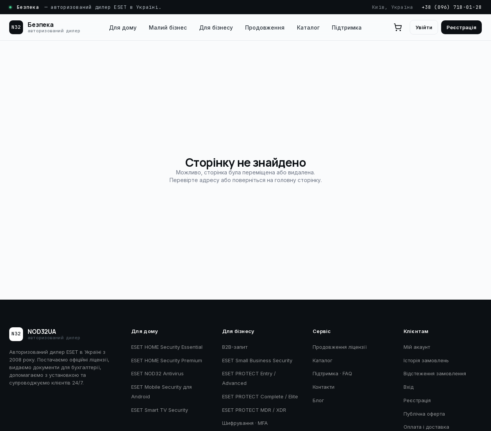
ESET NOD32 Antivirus (157, 373)
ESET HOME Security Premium (166, 360)
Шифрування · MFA (245, 423)
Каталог (308, 27)
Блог (318, 400)
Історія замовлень (426, 360)
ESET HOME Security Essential (167, 347)
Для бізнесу (216, 27)
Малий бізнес (168, 27)
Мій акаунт (417, 347)
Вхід (409, 387)
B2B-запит (234, 347)
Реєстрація (461, 27)
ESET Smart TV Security (159, 410)
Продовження (265, 27)
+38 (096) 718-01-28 (452, 7)
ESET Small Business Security (257, 360)
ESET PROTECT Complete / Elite (260, 396)
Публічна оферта (424, 414)
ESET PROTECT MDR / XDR (254, 410)
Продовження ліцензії (340, 347)
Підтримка (347, 27)
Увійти (423, 27)
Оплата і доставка (426, 427)
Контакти (323, 387)
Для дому (123, 27)
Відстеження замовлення (435, 373)
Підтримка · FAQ (332, 373)
